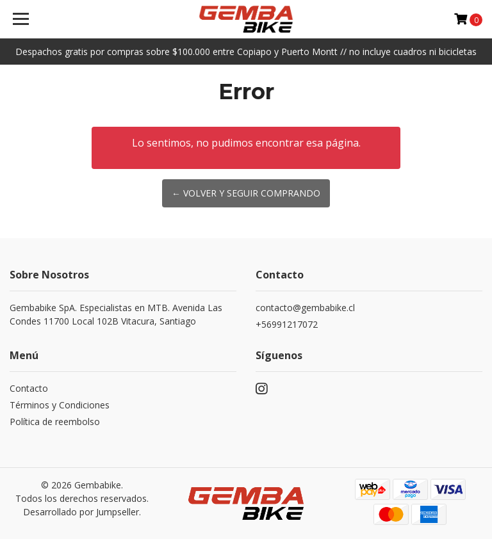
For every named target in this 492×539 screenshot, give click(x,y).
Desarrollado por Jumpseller (81, 512)
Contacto (29, 388)
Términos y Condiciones (60, 405)
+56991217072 (287, 324)
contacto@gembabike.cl (305, 308)
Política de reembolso (55, 421)
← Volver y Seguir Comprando (246, 193)
